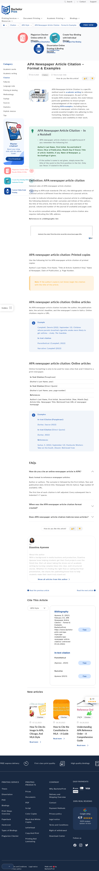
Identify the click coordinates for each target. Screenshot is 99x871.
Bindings (73, 18)
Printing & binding (10, 90)
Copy (84, 630)
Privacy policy (55, 814)
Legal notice (54, 819)
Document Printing (31, 18)
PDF (27, 802)
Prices (28, 791)
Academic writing (10, 73)
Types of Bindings (9, 830)
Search (69, 2)
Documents (30, 797)
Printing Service (10, 782)
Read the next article (85, 590)
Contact (83, 2)
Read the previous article (39, 590)
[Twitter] (86, 845)
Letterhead (30, 827)
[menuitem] (7, 866)
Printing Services (9, 18)
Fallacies (6, 82)
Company (54, 782)
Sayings (6, 99)
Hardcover (6, 825)
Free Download (14, 159)
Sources (6, 103)
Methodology (8, 94)
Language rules (9, 86)
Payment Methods (57, 808)
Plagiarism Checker (10, 836)
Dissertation (7, 794)
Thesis (4, 789)
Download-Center (57, 836)
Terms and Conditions (58, 825)
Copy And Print (32, 833)
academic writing (73, 92)
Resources (6, 21)
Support (93, 2)
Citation (6, 78)
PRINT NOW (88, 25)
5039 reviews (85, 821)
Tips (5, 115)
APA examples (66, 106)
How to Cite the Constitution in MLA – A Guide (61, 730)
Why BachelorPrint (57, 789)
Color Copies (31, 814)
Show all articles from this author (53, 579)
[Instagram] (81, 845)
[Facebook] (75, 845)
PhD (3, 800)
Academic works (9, 69)
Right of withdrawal (58, 830)
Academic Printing (55, 18)
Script (28, 808)
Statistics (7, 107)
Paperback (6, 819)
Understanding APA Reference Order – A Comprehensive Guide (85, 733)
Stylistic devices (9, 111)
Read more (34, 742)
